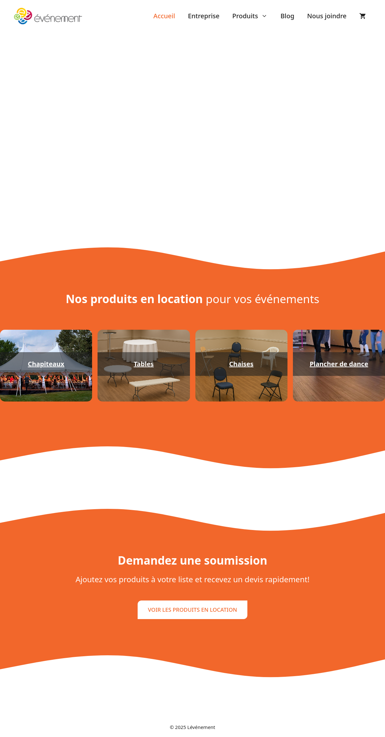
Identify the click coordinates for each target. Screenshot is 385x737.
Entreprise (203, 16)
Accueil (164, 16)
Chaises (241, 364)
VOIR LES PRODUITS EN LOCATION (192, 609)
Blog (287, 16)
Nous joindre (326, 16)
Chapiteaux (46, 364)
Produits (253, 16)
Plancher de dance (339, 364)
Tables (144, 364)
